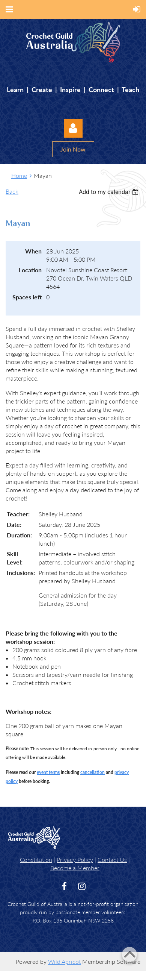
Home (19, 175)
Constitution (36, 859)
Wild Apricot (64, 961)
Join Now (73, 149)
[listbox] (109, 192)
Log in (73, 128)
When (33, 251)
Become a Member (74, 867)
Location (30, 269)
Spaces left (27, 296)
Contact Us (112, 859)
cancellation (92, 772)
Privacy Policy (75, 859)
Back (12, 191)
